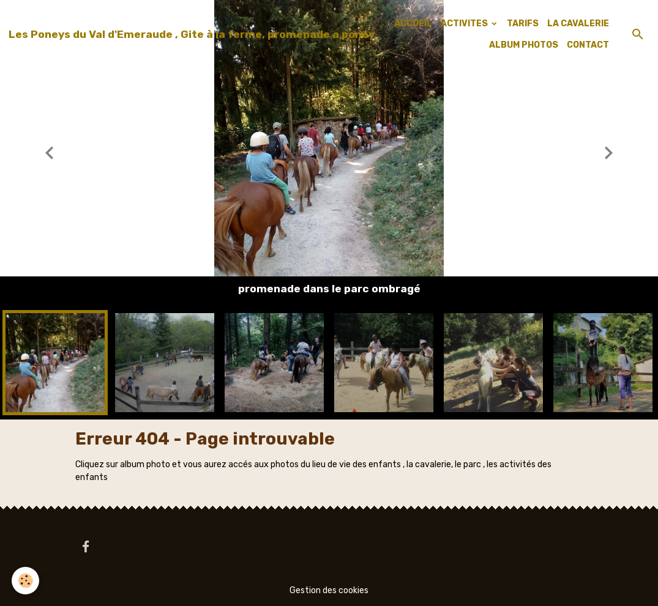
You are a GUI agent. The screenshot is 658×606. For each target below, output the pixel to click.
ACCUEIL (413, 23)
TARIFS (523, 23)
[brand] (192, 34)
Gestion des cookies (329, 590)
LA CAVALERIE (578, 23)
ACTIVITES (465, 23)
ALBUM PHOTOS (523, 45)
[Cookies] (26, 580)
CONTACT (588, 45)
